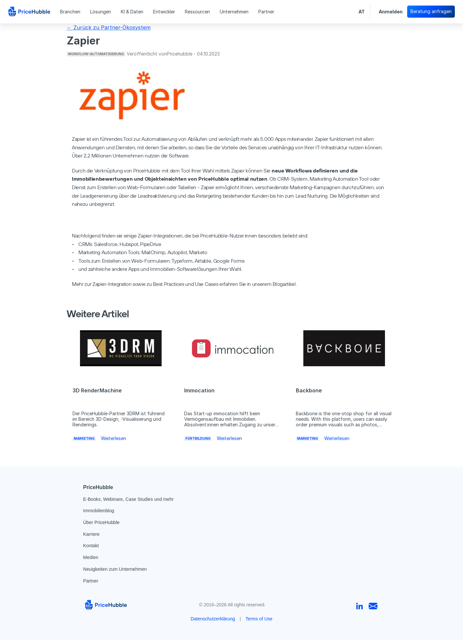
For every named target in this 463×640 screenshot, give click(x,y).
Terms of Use (259, 618)
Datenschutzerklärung (213, 618)
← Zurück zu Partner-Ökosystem (109, 27)
